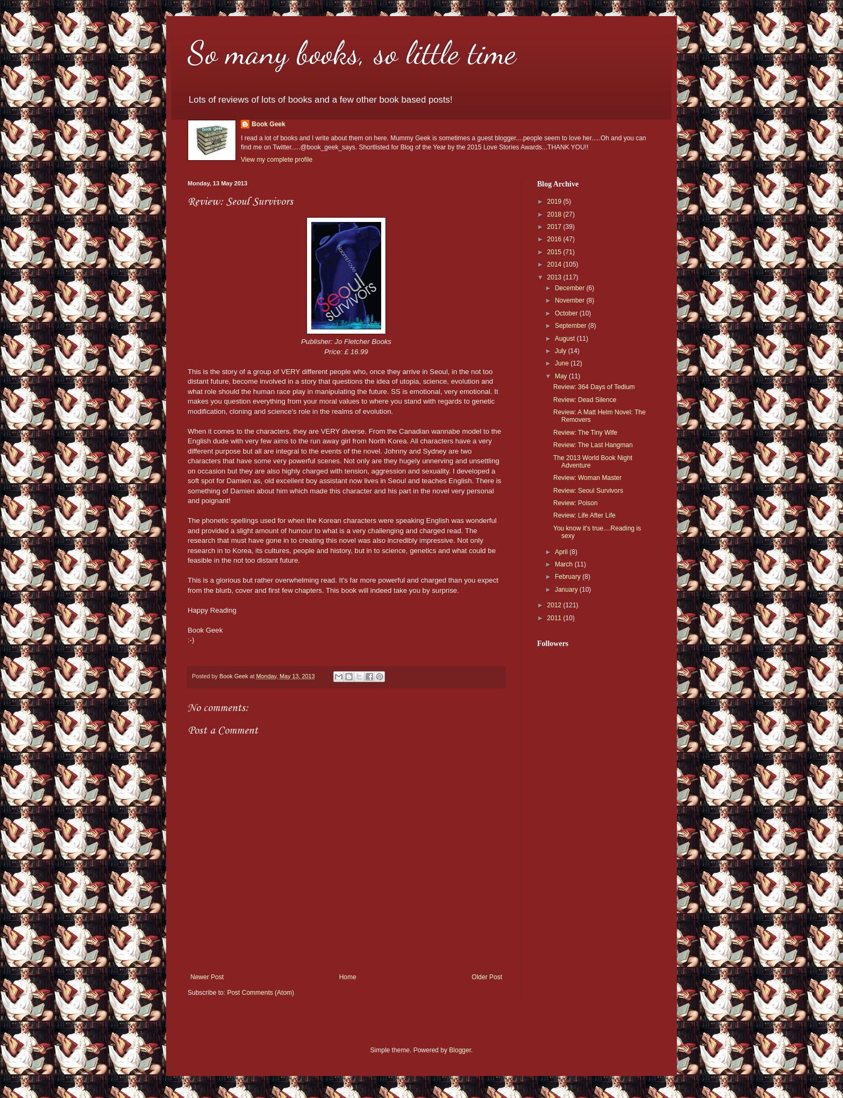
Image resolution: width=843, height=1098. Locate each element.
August (566, 338)
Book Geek (268, 124)
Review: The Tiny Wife (585, 432)
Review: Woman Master (587, 478)
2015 (555, 252)
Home (347, 977)
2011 (555, 618)
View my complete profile (276, 159)
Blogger (460, 1050)
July (561, 351)
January (567, 589)
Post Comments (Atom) (260, 992)
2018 (555, 214)
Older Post (486, 977)
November (571, 300)
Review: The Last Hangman (593, 445)
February (568, 576)
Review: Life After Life (584, 515)
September (571, 325)
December (571, 288)
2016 (555, 239)
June (562, 363)
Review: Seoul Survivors (588, 490)
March (565, 564)
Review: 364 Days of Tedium (594, 387)
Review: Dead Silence (584, 400)
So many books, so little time (352, 52)
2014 (555, 264)
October (567, 313)
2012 (555, 605)
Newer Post (207, 977)
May (562, 376)
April (562, 552)
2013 (555, 277)
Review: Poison (575, 503)
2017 (555, 227)
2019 (555, 201)
